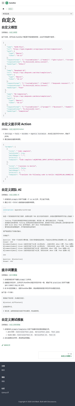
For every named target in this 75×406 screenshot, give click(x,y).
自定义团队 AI (14, 195)
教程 (3, 370)
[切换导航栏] (3, 2)
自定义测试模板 (14, 325)
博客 (3, 381)
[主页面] (3, 8)
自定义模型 (13, 32)
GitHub (5, 393)
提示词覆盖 (13, 275)
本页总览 (6, 14)
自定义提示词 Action (16, 129)
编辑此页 (6, 345)
